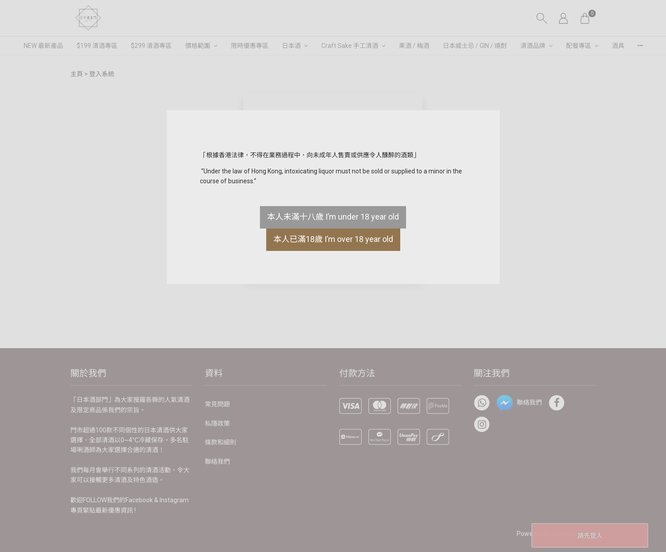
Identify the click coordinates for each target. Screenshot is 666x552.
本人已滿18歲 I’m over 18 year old (333, 239)
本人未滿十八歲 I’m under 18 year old (333, 216)
